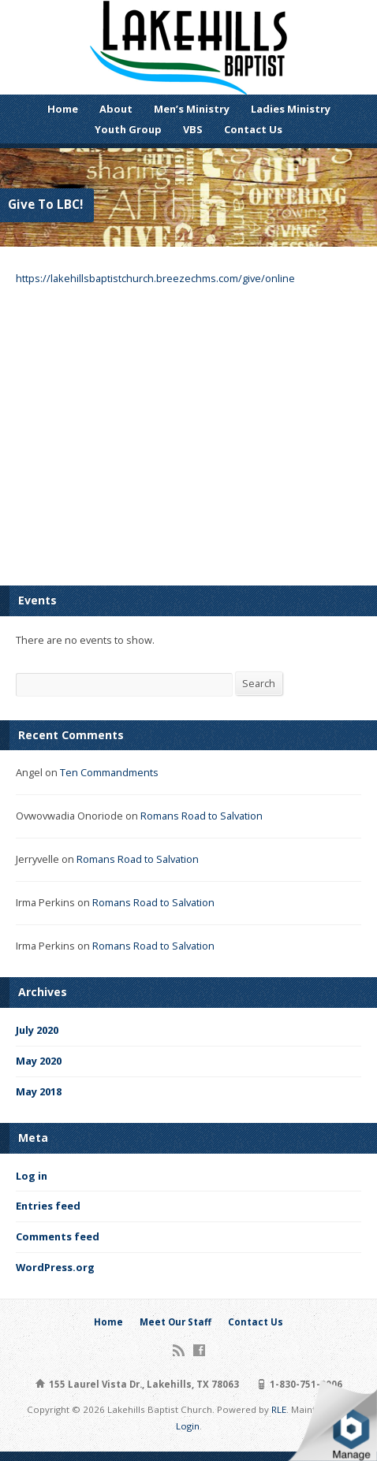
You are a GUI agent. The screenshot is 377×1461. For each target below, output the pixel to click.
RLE (278, 1409)
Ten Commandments (109, 772)
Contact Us (253, 129)
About (116, 109)
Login (188, 1426)
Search (258, 683)
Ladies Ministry (290, 109)
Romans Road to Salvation (201, 816)
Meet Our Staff (175, 1322)
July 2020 (37, 1030)
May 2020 (39, 1061)
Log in (31, 1176)
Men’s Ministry (192, 109)
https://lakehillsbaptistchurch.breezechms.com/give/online (155, 278)
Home (62, 109)
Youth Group (128, 129)
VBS (193, 129)
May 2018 (39, 1091)
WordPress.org (55, 1267)
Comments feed (57, 1236)
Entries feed (48, 1206)
